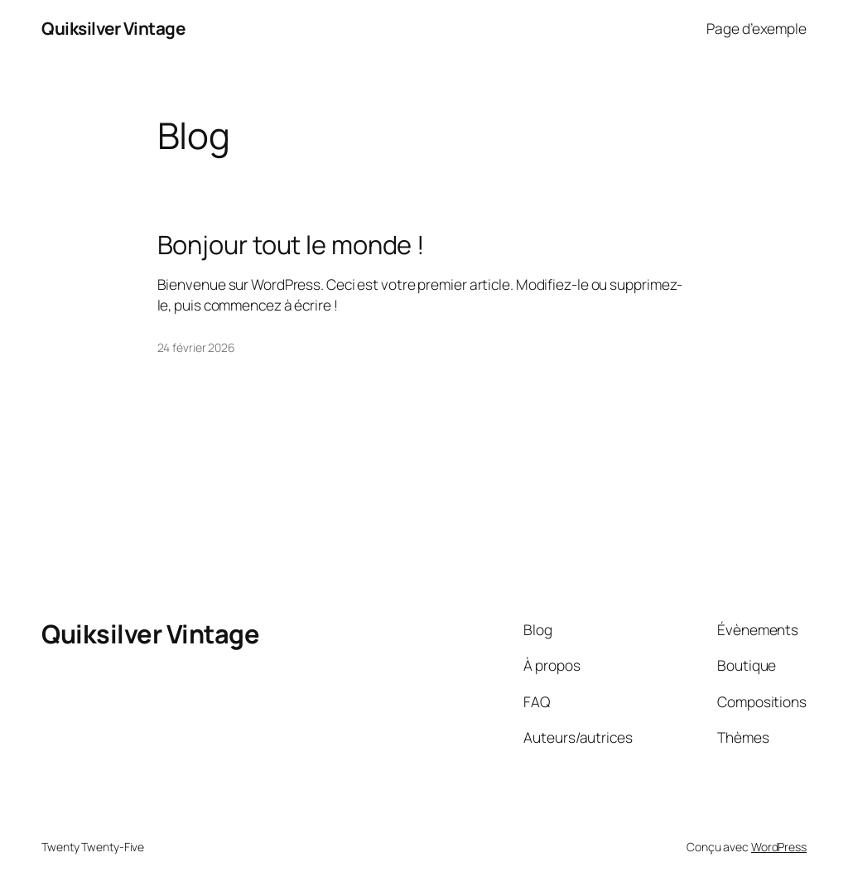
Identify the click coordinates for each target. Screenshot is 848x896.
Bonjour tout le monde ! (291, 244)
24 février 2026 (196, 347)
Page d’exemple (756, 28)
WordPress (779, 847)
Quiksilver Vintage (113, 28)
